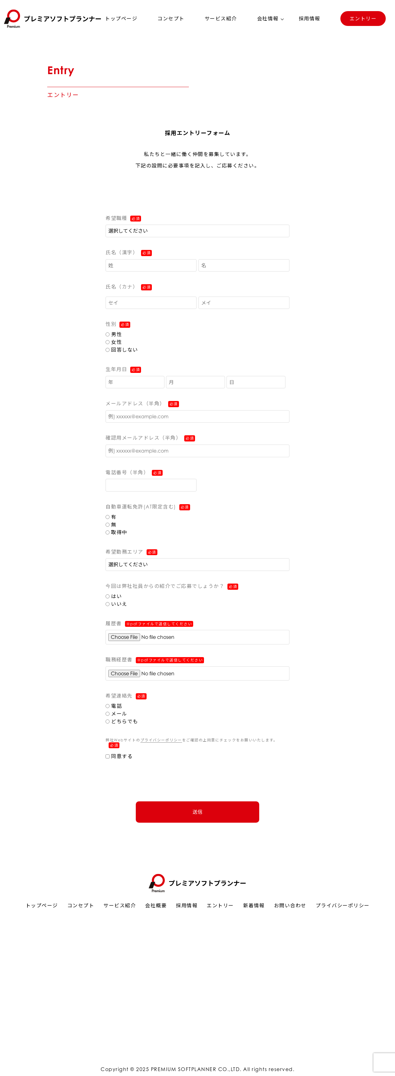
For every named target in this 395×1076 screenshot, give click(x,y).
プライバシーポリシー (161, 740)
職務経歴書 (155, 660)
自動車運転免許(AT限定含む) (141, 506)
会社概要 (156, 905)
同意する (119, 756)
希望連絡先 (119, 695)
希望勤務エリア (124, 552)
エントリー (363, 18)
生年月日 (116, 369)
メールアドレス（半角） (135, 403)
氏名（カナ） (122, 286)
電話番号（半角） (127, 472)
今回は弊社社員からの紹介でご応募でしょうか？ (165, 586)
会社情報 (268, 18)
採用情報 (309, 18)
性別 (111, 324)
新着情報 (254, 905)
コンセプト (171, 18)
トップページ (121, 18)
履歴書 (149, 624)
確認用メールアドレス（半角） (143, 438)
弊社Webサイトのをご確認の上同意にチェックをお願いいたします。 (191, 743)
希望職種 (116, 218)
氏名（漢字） (122, 252)
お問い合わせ (290, 905)
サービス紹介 (221, 18)
